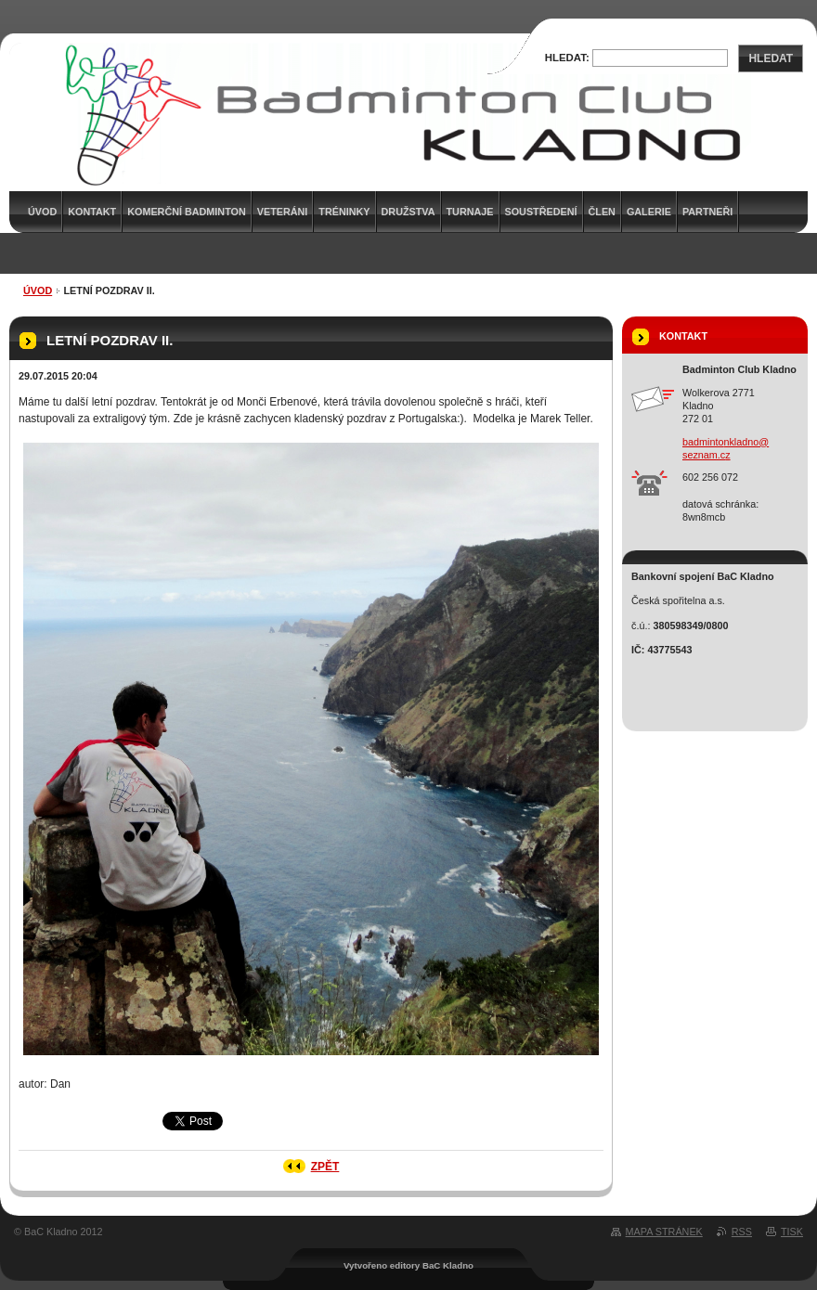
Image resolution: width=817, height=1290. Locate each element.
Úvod (37, 290)
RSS (742, 1231)
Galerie (649, 211)
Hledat (770, 58)
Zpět (325, 1166)
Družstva (408, 211)
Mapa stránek (664, 1231)
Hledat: (567, 57)
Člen (602, 211)
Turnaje (470, 211)
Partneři (707, 211)
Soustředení (541, 211)
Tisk (792, 1231)
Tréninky (344, 211)
